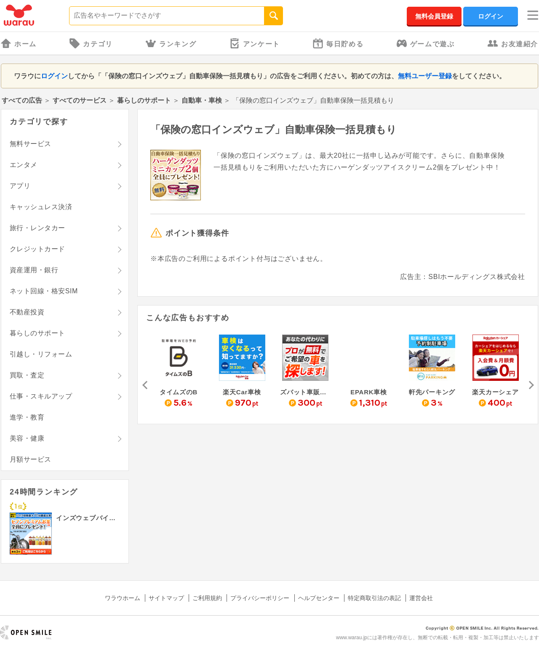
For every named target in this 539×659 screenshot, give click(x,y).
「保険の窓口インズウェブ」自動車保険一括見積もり (273, 129)
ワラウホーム (122, 598)
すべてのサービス (80, 100)
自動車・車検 (202, 100)
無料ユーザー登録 (425, 76)
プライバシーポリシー (259, 598)
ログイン (490, 16)
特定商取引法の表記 (374, 598)
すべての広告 (22, 100)
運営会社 (421, 598)
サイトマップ (166, 598)
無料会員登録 (434, 16)
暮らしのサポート (144, 100)
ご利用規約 (207, 598)
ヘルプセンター (318, 598)
